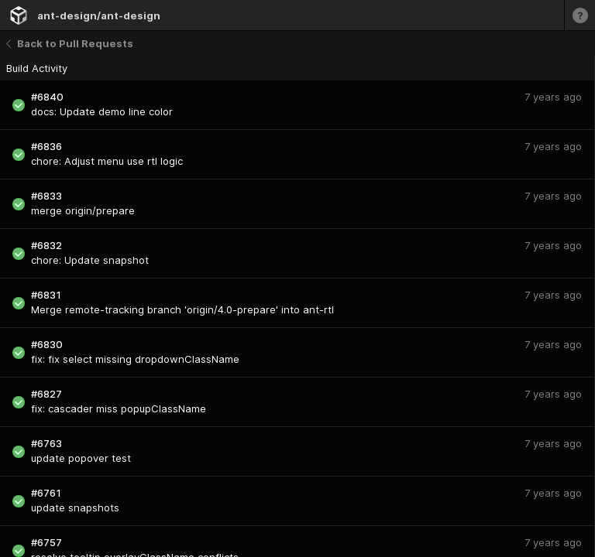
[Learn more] (579, 15)
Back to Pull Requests (69, 43)
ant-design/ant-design (98, 15)
